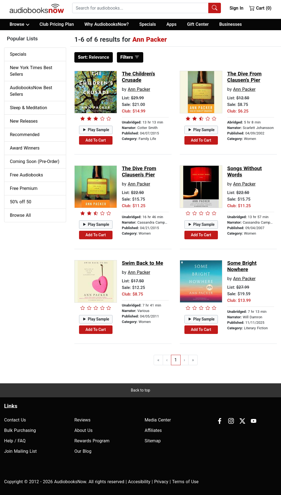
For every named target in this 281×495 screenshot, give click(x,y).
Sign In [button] (236, 8)
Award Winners (25, 148)
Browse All (20, 215)
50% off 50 (20, 201)
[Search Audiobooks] (214, 8)
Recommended (25, 134)
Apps (172, 24)
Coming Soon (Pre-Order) (34, 161)
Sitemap (153, 440)
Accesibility (139, 481)
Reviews (82, 420)
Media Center (158, 420)
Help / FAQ (15, 440)
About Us (83, 430)
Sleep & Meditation (28, 107)
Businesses (230, 24)
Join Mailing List (20, 451)
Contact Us (15, 420)
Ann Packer (139, 89)
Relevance (93, 57)
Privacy (161, 481)
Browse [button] (19, 24)
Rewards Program (91, 440)
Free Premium (23, 188)
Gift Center (198, 24)
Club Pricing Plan (57, 24)
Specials (147, 24)
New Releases (24, 121)
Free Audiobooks (26, 175)
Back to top (140, 390)
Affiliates (153, 430)
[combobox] (146, 8)
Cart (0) (260, 8)
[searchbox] (140, 8)
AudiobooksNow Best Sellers (31, 91)
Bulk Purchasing (20, 430)
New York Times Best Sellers (31, 71)
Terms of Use (185, 481)
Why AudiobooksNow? (107, 24)
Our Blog (82, 451)
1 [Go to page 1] (176, 359)
